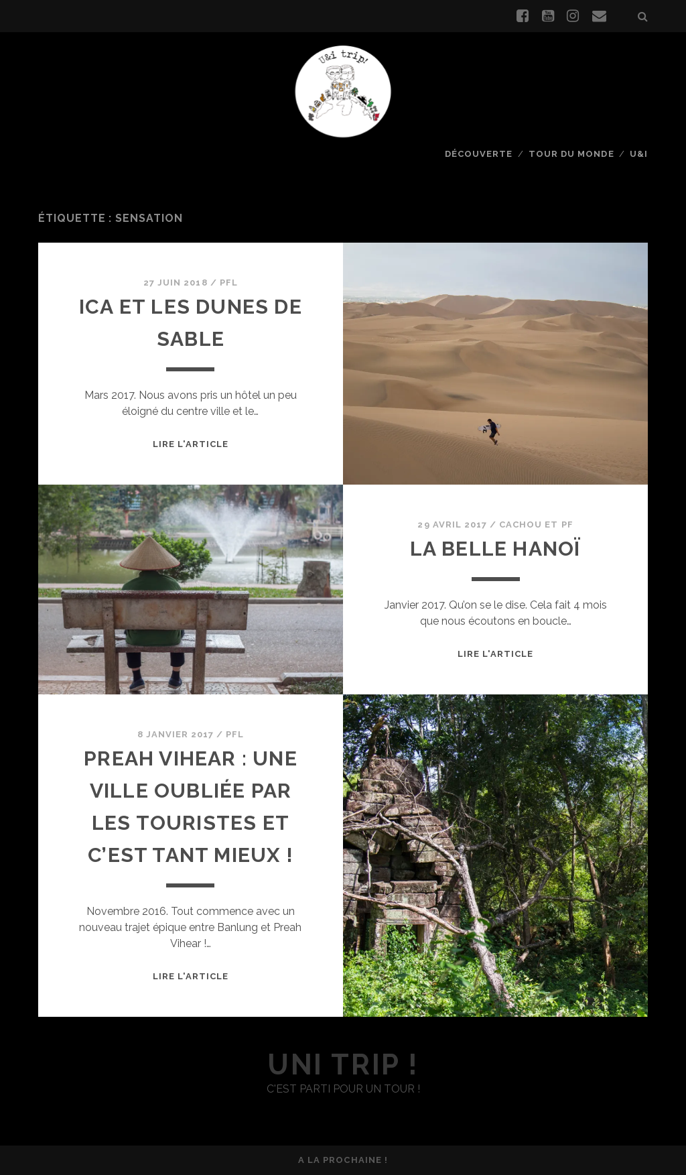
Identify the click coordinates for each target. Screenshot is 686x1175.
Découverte (478, 154)
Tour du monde (571, 154)
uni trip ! (342, 1064)
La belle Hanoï (495, 548)
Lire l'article (191, 444)
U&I (639, 154)
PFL (229, 282)
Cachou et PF (536, 524)
